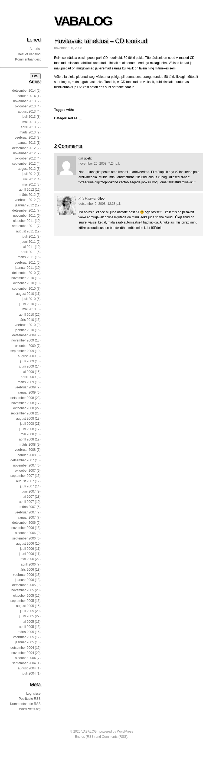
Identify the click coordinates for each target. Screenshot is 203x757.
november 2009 (22, 340)
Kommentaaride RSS (25, 704)
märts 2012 (27, 195)
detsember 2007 (22, 460)
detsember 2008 (22, 398)
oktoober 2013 (25, 106)
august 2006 (25, 543)
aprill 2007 (26, 502)
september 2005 (22, 601)
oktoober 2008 (23, 408)
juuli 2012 (29, 174)
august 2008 (25, 418)
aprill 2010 (26, 315)
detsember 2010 (24, 273)
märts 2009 (26, 382)
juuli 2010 (29, 299)
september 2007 (22, 476)
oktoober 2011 (23, 221)
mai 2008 (27, 434)
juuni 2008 (26, 429)
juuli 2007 (27, 486)
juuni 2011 (28, 242)
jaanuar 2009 (26, 392)
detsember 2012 (24, 148)
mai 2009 (27, 372)
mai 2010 (29, 309)
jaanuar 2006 (24, 580)
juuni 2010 (26, 304)
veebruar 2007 (25, 512)
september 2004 (24, 663)
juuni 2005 (26, 616)
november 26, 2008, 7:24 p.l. (99, 163)
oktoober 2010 (23, 283)
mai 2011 (27, 247)
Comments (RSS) (114, 737)
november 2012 (24, 153)
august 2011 (25, 231)
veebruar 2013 (25, 137)
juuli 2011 (29, 236)
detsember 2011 (24, 210)
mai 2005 (27, 622)
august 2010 (25, 294)
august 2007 (25, 481)
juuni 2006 (26, 554)
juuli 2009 (27, 361)
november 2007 (24, 465)
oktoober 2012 (25, 158)
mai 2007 (27, 497)
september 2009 (22, 351)
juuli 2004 (29, 673)
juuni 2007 (28, 491)
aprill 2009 (28, 377)
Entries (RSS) (84, 737)
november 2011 (24, 216)
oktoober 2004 (25, 658)
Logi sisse (33, 693)
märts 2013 (27, 132)
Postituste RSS (30, 699)
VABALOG (83, 21)
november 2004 (22, 653)
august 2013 (27, 111)
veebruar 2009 (25, 387)
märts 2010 (26, 320)
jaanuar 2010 (24, 330)
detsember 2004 (22, 648)
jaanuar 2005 (24, 642)
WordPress (125, 731)
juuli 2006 (27, 549)
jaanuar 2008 (26, 455)
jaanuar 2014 (26, 96)
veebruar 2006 (23, 575)
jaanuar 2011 (24, 268)
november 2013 (24, 101)
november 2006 (22, 528)
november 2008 (22, 403)
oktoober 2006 (25, 533)
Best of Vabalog (29, 54)
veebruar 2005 (23, 637)
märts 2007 (27, 507)
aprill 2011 (28, 252)
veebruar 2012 (25, 200)
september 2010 (24, 288)
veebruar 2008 (25, 450)
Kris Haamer (87, 198)
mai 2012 (29, 184)
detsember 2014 (24, 90)
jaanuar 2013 (26, 143)
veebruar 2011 (25, 262)
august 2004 (27, 668)
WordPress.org (30, 709)
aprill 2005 (26, 627)
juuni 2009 (26, 366)
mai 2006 (27, 559)
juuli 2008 (27, 424)
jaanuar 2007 (26, 517)
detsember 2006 (24, 523)
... (80, 118)
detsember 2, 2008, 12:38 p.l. (99, 204)
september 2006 (24, 538)
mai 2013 (29, 122)
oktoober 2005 (23, 596)
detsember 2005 (24, 585)
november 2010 (22, 278)
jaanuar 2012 (24, 205)
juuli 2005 (27, 611)
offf (80, 158)
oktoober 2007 (25, 470)
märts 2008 (27, 444)
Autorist (35, 49)
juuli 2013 (29, 117)
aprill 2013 (28, 127)
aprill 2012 (26, 189)
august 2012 (27, 169)
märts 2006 (26, 569)
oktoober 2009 (25, 346)
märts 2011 (26, 257)
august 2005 (25, 606)
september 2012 (24, 163)
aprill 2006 (28, 564)
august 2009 (27, 356)
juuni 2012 (28, 179)
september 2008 (22, 413)
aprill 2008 (26, 439)
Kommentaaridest (28, 59)
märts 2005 (26, 632)
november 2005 (22, 590)
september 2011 (24, 226)
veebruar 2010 (25, 325)
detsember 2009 (24, 335)
